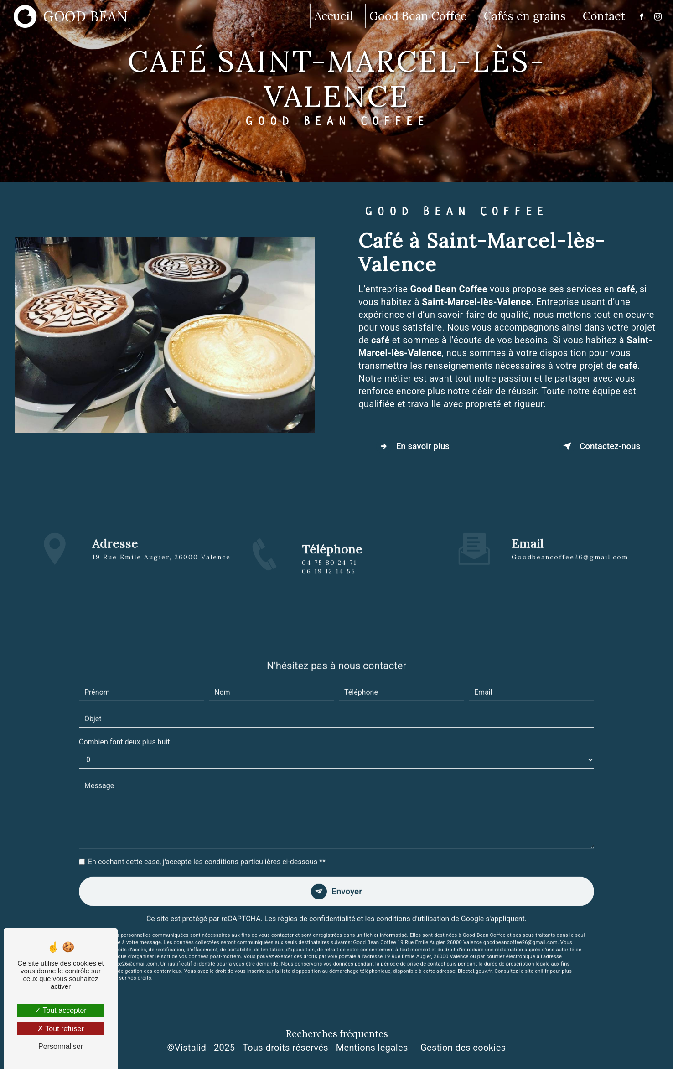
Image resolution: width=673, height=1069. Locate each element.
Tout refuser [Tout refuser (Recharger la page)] (60, 1029)
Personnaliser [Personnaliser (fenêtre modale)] (60, 1046)
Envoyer (346, 881)
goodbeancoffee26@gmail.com (570, 546)
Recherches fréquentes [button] (336, 1034)
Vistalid (191, 1048)
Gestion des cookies (463, 1048)
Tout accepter (60, 1010)
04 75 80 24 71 (329, 573)
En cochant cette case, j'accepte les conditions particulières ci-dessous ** (207, 851)
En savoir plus (414, 446)
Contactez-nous (598, 446)
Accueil (333, 15)
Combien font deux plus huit (124, 731)
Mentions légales (372, 1048)
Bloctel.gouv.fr (475, 961)
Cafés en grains (524, 15)
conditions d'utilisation (412, 909)
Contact (603, 15)
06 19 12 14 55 (329, 582)
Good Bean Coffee (417, 15)
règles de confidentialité (316, 909)
